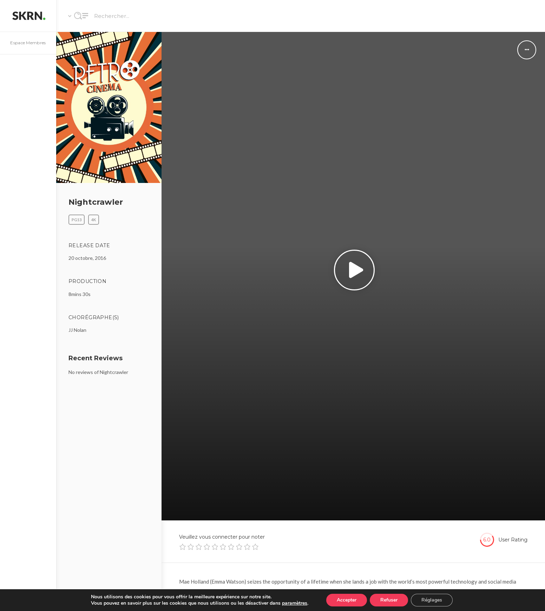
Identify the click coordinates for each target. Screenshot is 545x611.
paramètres (294, 603)
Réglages (431, 600)
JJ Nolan (77, 330)
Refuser (389, 600)
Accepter (346, 600)
